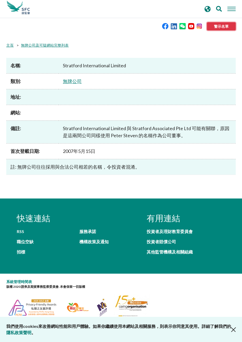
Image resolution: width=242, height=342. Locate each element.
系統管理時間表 (19, 281)
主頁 (10, 45)
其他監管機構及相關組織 (170, 251)
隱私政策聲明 (18, 332)
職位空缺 (25, 241)
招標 (21, 251)
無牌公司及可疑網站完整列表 (45, 45)
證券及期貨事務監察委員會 (18, 7)
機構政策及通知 (94, 241)
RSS (20, 231)
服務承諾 (87, 231)
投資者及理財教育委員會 (170, 231)
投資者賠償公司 (161, 241)
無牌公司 (72, 81)
